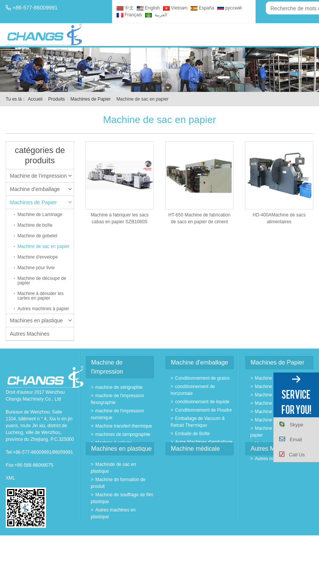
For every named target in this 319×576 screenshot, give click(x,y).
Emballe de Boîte (192, 433)
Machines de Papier (91, 99)
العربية (156, 14)
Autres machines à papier (43, 308)
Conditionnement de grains (202, 378)
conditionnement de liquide (202, 401)
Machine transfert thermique (123, 426)
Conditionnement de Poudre (203, 410)
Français (129, 14)
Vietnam (175, 8)
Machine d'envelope (37, 257)
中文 (125, 8)
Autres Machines (29, 334)
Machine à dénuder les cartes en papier (40, 296)
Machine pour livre (36, 267)
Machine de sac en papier (43, 246)
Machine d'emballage (41, 189)
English (148, 8)
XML (10, 478)
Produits (56, 99)
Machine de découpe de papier (41, 281)
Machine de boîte (34, 225)
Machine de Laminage (39, 214)
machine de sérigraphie (119, 387)
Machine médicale (195, 448)
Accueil (35, 99)
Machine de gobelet (37, 235)
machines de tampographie (122, 434)
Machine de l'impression (41, 176)
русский (229, 8)
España (202, 8)
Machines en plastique (41, 320)
